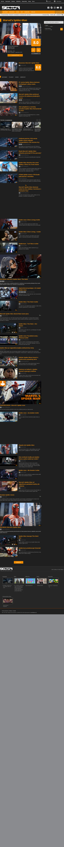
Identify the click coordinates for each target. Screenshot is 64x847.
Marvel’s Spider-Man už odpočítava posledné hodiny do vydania (29, 484)
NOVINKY (5, 12)
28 (40, 277)
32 (16, 332)
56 (16, 544)
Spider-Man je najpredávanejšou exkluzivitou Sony (17, 348)
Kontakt (14, 610)
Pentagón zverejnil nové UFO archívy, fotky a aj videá (7, 586)
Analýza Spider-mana (7, 495)
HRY (22, 12)
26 (16, 240)
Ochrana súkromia (5, 610)
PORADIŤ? (59, 14)
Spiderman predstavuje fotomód (29, 548)
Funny (29, 1)
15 (16, 228)
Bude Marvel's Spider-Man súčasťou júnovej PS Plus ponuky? (30, 152)
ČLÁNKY (11, 77)
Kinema (13, 1)
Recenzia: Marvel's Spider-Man (29, 63)
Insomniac (12, 48)
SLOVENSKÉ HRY (22, 14)
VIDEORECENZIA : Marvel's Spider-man (12, 405)
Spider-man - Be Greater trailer (29, 470)
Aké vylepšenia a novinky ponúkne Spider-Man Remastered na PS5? (30, 108)
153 (16, 146)
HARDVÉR (26, 12)
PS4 (19, 144)
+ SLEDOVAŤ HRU (15, 55)
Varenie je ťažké (40, 585)
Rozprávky (24, 1)
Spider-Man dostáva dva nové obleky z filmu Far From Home (29, 163)
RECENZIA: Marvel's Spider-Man (10, 527)
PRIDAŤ (51, 14)
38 (16, 344)
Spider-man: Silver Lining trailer (29, 220)
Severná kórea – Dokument (6, 606)
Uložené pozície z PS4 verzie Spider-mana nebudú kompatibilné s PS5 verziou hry (29, 140)
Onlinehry (18, 1)
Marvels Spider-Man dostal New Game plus (14, 314)
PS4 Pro (3, 281)
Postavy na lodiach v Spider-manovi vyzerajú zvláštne (28, 370)
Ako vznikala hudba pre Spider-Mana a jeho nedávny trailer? (29, 458)
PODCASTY (11, 14)
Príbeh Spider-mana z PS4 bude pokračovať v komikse (29, 175)
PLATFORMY (59, 12)
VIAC (18, 562)
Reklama (10, 610)
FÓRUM (33, 12)
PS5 (19, 112)
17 (16, 421)
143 (16, 115)
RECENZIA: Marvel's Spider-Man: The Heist (14, 279)
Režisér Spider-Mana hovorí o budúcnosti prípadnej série (28, 358)
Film (19, 339)
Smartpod (7, 1)
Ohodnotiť (36, 53)
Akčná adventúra (14, 46)
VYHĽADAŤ (44, 14)
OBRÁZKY (23, 77)
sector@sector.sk (33, 612)
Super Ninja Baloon (29, 585)
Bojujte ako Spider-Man (26, 445)
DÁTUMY (29, 14)
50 (16, 102)
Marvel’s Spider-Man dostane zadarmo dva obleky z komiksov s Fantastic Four (30, 189)
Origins (46, 25)
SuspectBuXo (48, 28)
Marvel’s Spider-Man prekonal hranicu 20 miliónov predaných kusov (29, 96)
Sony (13, 47)
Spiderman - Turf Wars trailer (28, 244)
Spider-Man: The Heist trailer (28, 302)
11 (16, 478)
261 (40, 525)
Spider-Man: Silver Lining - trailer (30, 232)
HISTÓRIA (6, 14)
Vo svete (33, 47)
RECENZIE (11, 12)
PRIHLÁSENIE (58, 1)
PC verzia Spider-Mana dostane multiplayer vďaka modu (29, 83)
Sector (2, 1)
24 (16, 310)
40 (16, 90)
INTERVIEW (16, 14)
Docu (33, 1)
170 (40, 349)
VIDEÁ (17, 12)
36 (40, 315)
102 (16, 158)
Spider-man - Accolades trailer (29, 413)
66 (16, 556)
